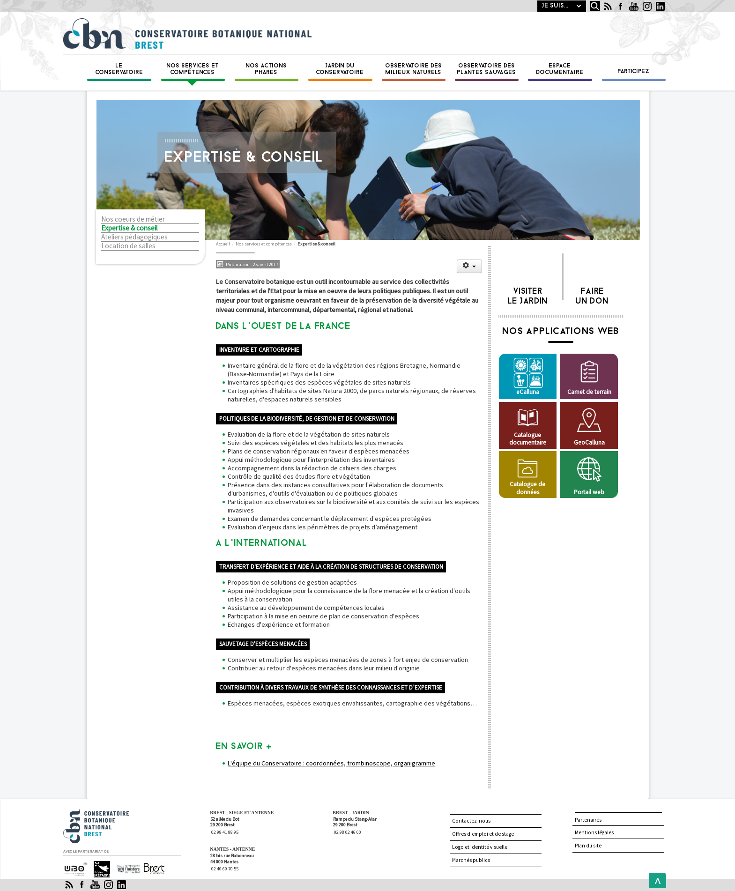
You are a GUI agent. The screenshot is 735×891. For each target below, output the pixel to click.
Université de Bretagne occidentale (76, 868)
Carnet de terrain (589, 392)
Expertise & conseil (129, 228)
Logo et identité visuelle (479, 847)
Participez (634, 71)
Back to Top (655, 880)
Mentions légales (594, 832)
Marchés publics (471, 860)
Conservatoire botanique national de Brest (105, 813)
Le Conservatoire (119, 69)
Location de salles (128, 246)
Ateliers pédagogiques (134, 237)
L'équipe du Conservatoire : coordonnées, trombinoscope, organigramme (331, 763)
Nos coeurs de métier (133, 219)
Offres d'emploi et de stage (483, 834)
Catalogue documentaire (527, 438)
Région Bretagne (98, 869)
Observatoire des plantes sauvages (486, 69)
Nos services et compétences (193, 69)
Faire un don (592, 294)
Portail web (589, 492)
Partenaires (588, 820)
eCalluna (527, 392)
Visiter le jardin (528, 294)
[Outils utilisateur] (469, 266)
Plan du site (588, 845)
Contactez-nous (471, 820)
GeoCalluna (589, 442)
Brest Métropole (152, 869)
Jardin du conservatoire (340, 69)
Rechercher (587, 0)
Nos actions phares (266, 69)
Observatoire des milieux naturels (414, 69)
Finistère (125, 865)
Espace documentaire (560, 69)
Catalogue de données (527, 488)
